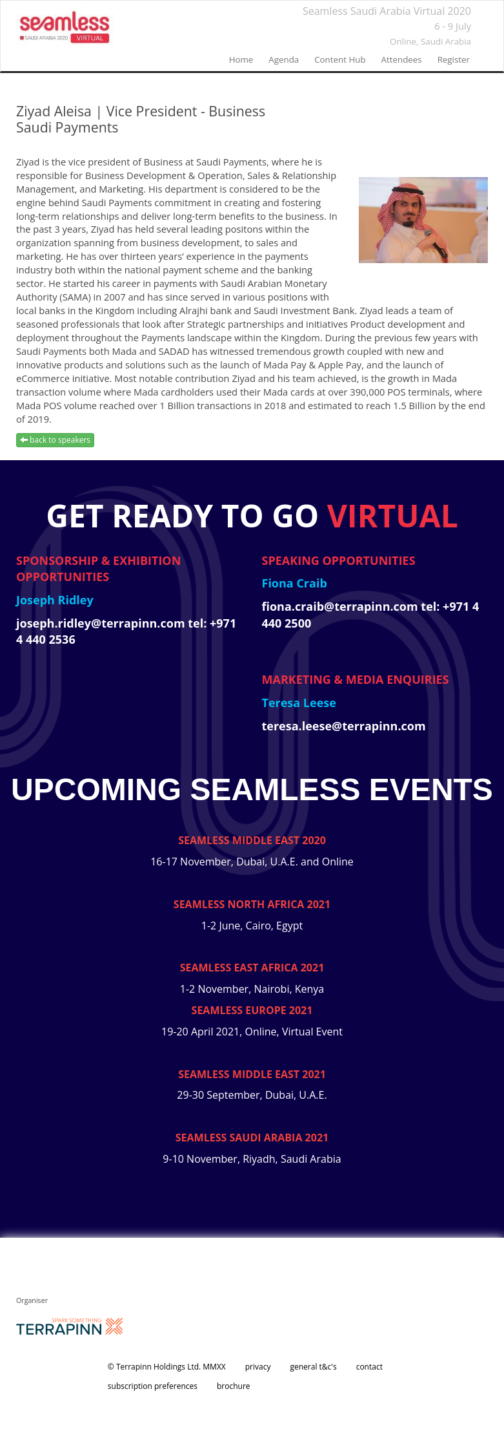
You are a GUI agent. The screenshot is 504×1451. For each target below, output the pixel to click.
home (241, 59)
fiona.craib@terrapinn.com (341, 606)
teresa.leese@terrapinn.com (344, 726)
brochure (233, 1386)
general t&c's (313, 1366)
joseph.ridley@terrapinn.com (102, 623)
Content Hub (339, 59)
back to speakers (55, 439)
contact (369, 1366)
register (454, 59)
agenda (283, 59)
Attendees (401, 59)
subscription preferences (152, 1386)
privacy (258, 1366)
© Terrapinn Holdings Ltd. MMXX (167, 1366)
